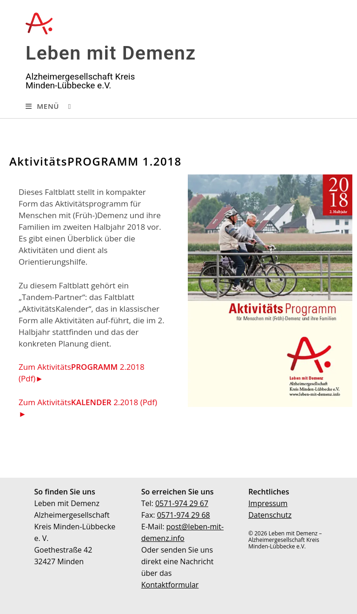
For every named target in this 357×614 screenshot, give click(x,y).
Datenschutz (269, 515)
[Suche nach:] (66, 106)
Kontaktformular (170, 585)
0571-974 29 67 (181, 503)
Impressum (267, 503)
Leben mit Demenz (111, 53)
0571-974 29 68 (183, 515)
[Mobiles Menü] (42, 106)
